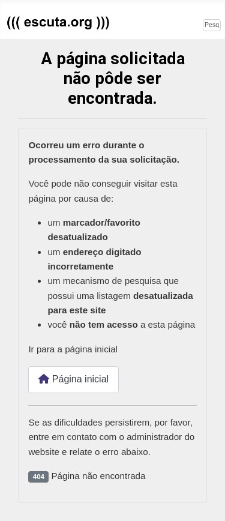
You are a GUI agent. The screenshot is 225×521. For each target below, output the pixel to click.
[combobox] (212, 25)
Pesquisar (182, 24)
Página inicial (73, 379)
